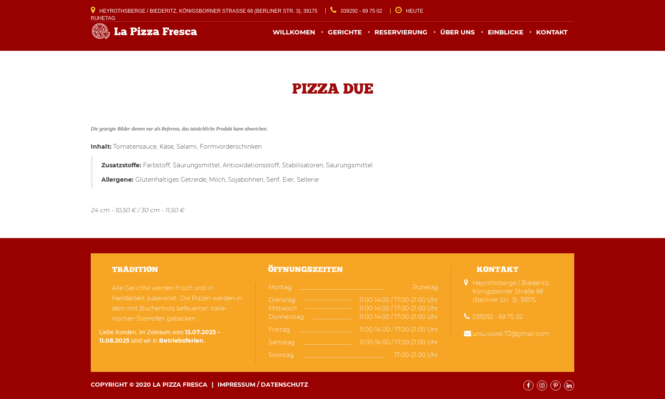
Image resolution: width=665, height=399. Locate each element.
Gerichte (345, 37)
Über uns (457, 37)
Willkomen (294, 37)
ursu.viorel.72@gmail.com (510, 334)
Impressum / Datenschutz (263, 384)
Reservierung (401, 37)
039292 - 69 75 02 (356, 11)
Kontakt (551, 37)
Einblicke (505, 37)
